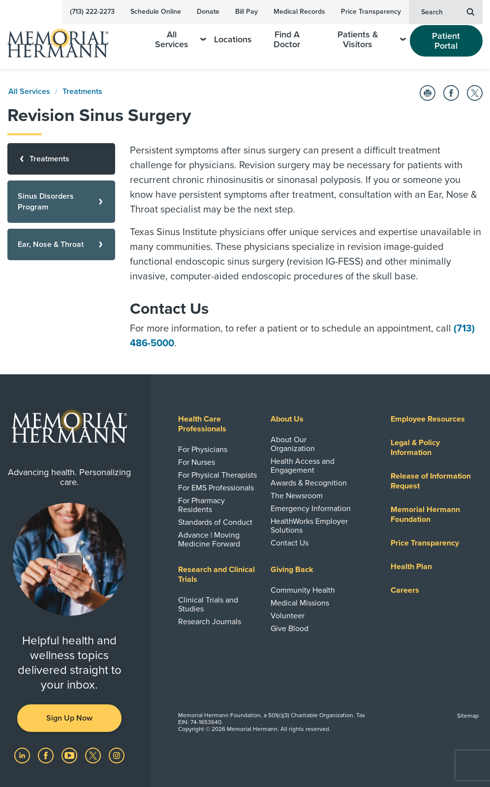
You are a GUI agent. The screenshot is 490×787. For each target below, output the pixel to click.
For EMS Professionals (216, 488)
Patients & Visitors (371, 40)
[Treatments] (61, 159)
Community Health (303, 590)
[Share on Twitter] (475, 93)
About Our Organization (293, 444)
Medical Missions (300, 603)
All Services (180, 40)
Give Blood (289, 628)
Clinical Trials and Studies (208, 604)
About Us (287, 419)
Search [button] (447, 11)
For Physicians (202, 449)
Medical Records (299, 11)
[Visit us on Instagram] (116, 755)
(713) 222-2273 (92, 11)
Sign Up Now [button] (69, 718)
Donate (208, 11)
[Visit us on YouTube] (70, 755)
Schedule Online (155, 11)
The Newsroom (297, 495)
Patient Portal (446, 40)
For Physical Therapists (217, 475)
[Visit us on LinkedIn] (23, 755)
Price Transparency (371, 11)
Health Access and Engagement (303, 466)
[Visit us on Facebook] (47, 755)
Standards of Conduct (215, 522)
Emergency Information (311, 508)
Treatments (82, 91)
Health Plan (411, 567)
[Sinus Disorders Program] (61, 202)
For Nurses (196, 462)
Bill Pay (246, 11)
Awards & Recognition (309, 483)
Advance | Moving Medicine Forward (209, 539)
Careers (405, 590)
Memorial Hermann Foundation (425, 514)
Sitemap (468, 715)
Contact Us (289, 543)
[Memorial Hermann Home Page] (64, 39)
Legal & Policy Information (415, 447)
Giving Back (292, 570)
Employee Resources (428, 419)
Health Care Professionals (202, 424)
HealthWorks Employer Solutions (309, 526)
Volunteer (288, 615)
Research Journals (209, 621)
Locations (233, 39)
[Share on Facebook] (451, 93)
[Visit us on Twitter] (94, 755)
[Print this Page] (427, 93)
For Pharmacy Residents (201, 505)
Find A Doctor (287, 40)
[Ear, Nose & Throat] (61, 244)
